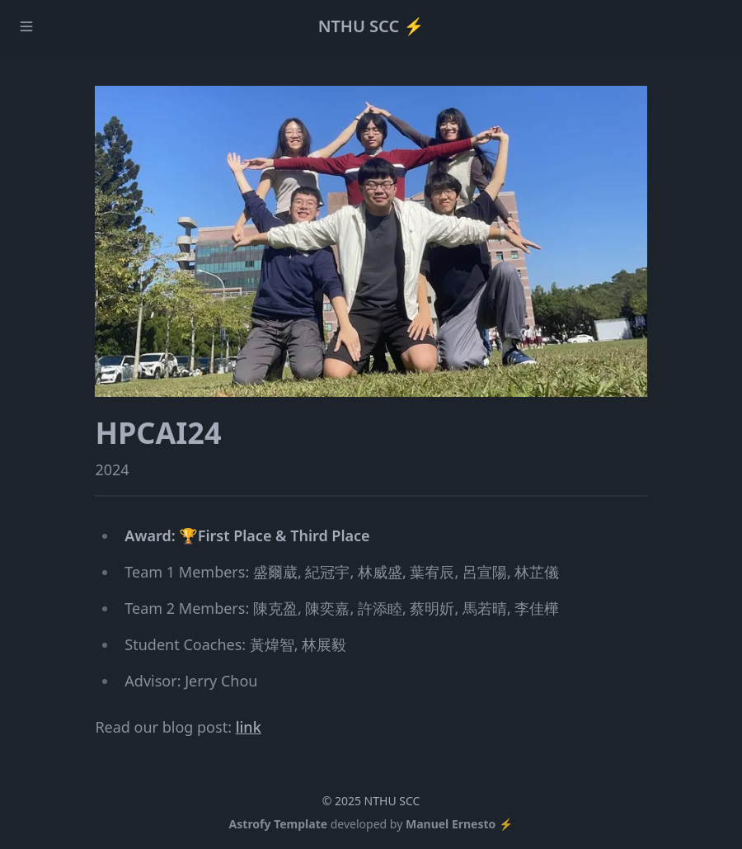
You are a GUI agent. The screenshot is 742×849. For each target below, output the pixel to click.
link (248, 727)
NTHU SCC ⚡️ (371, 26)
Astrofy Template (278, 824)
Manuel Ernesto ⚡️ (459, 824)
